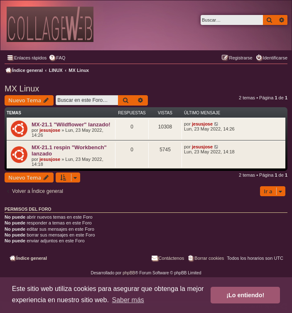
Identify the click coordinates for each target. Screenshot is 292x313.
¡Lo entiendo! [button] (245, 295)
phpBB (129, 273)
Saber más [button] (128, 299)
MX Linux (22, 88)
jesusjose (49, 130)
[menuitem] (57, 58)
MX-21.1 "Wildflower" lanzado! (71, 124)
